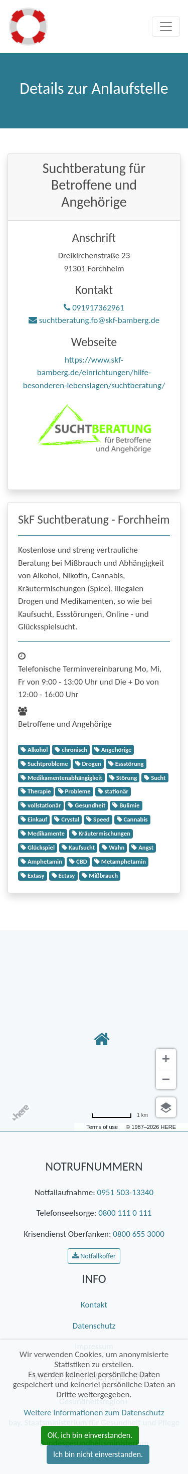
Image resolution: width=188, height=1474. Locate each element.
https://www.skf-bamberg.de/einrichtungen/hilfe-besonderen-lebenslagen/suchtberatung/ (94, 373)
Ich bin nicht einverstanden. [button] (98, 1454)
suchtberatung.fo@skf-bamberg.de (94, 320)
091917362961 (94, 307)
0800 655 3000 (138, 1234)
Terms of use (102, 1127)
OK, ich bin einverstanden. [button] (90, 1435)
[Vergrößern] (166, 1059)
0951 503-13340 (125, 1192)
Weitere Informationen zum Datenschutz (94, 1412)
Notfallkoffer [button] (94, 1256)
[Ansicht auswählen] (166, 1107)
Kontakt (94, 1304)
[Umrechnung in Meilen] (119, 1115)
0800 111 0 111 (124, 1213)
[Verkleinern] (166, 1079)
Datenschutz (94, 1326)
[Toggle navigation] (166, 27)
